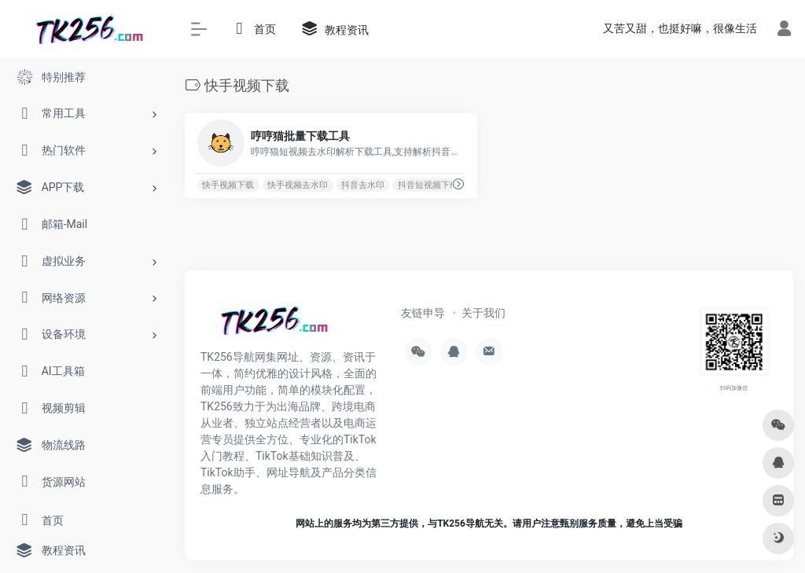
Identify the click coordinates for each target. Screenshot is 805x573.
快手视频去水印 (297, 185)
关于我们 (483, 313)
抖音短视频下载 (428, 185)
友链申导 (423, 313)
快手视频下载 (228, 185)
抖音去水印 (362, 185)
